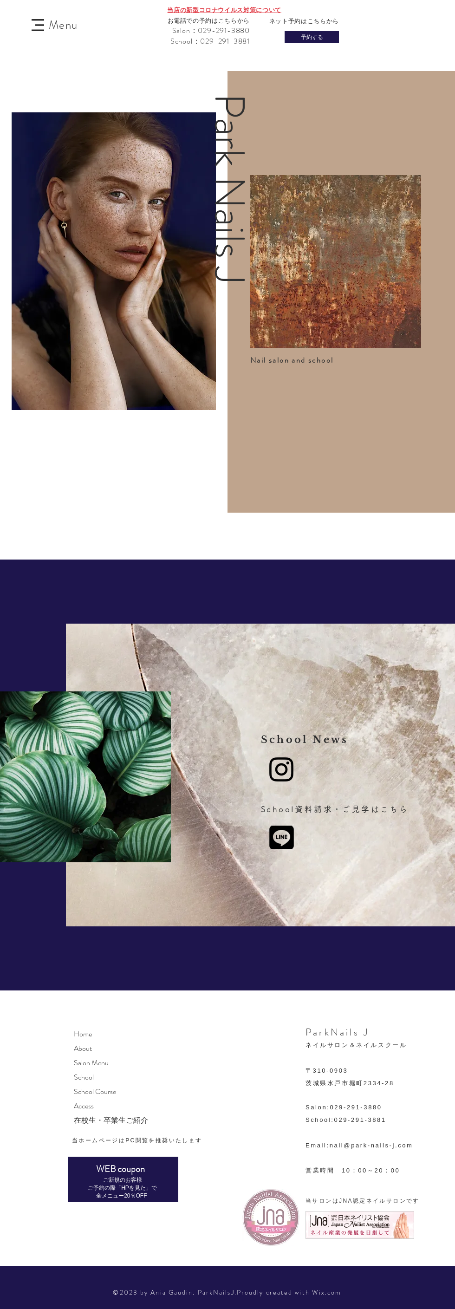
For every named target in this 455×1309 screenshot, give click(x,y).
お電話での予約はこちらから (209, 20)
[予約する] (312, 37)
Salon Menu (91, 1062)
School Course (95, 1091)
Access (84, 1106)
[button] (38, 25)
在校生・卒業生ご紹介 (111, 1120)
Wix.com (327, 1292)
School (84, 1077)
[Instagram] (281, 769)
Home (83, 1034)
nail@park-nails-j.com (371, 1145)
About (83, 1048)
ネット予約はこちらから (304, 21)
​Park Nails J (229, 188)
